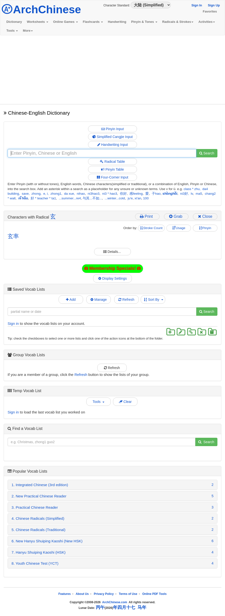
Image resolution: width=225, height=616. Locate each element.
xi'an (138, 198)
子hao (156, 193)
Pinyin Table (112, 169)
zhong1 (55, 193)
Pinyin (205, 228)
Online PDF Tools (154, 594)
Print (147, 216)
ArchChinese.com (114, 602)
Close (205, 216)
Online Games (65, 22)
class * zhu (192, 189)
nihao (81, 193)
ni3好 (184, 193)
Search (206, 153)
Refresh (126, 299)
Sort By (153, 299)
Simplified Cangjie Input (112, 137)
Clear (125, 402)
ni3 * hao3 (109, 193)
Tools (12, 30)
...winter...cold (115, 198)
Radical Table (112, 162)
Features (64, 594)
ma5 (199, 193)
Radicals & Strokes (178, 22)
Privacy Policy (104, 594)
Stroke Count (151, 228)
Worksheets (37, 22)
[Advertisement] (112, 69)
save (25, 193)
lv (192, 193)
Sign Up (214, 5)
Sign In (196, 5)
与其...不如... (92, 198)
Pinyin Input (112, 129)
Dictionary (14, 22)
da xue (69, 193)
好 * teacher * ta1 (43, 198)
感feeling (136, 193)
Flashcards (93, 22)
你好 (123, 193)
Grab (176, 216)
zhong (36, 193)
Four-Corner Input (112, 177)
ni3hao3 (94, 193)
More (28, 30)
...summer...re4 (70, 198)
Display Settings (112, 278)
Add (70, 299)
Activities (206, 22)
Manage (98, 299)
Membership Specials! (112, 268)
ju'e (130, 198)
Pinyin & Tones (144, 22)
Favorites (210, 11)
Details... (112, 252)
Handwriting (117, 22)
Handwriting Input (112, 145)
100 (146, 198)
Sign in (13, 323)
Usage (178, 228)
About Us (82, 594)
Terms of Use (128, 594)
